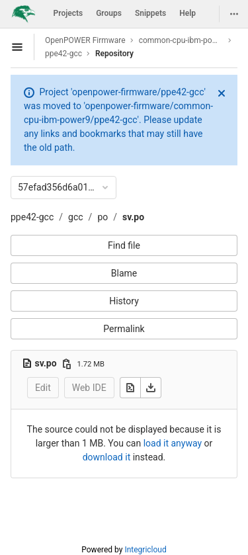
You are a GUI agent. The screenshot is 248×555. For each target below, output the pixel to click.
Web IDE (89, 387)
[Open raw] (130, 387)
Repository (114, 53)
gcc (75, 217)
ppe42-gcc (32, 217)
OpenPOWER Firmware (85, 40)
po (102, 217)
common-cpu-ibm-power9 (181, 40)
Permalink (123, 328)
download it (107, 457)
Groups (109, 13)
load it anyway (173, 443)
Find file (124, 245)
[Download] (150, 387)
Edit (43, 387)
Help (187, 13)
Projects (68, 13)
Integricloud (145, 549)
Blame (124, 273)
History (124, 301)
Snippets (150, 13)
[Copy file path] (67, 364)
